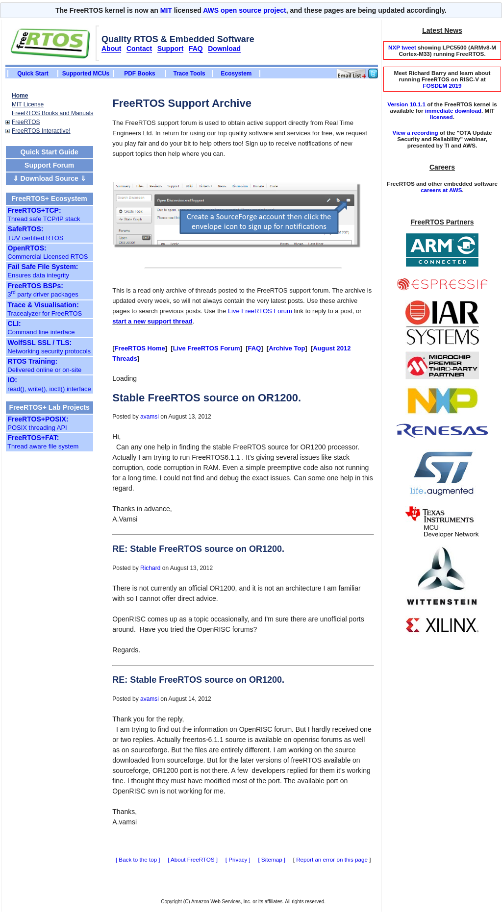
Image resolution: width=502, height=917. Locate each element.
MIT (166, 10)
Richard (150, 568)
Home (20, 95)
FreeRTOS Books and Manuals (52, 113)
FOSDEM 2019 (442, 85)
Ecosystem (236, 73)
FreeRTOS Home (140, 348)
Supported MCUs (85, 73)
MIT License (28, 104)
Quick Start (32, 73)
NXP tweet (402, 47)
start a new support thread (152, 321)
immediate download (453, 110)
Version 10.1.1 (406, 104)
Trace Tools (189, 73)
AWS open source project (244, 10)
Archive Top (287, 348)
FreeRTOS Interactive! (41, 130)
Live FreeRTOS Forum (260, 311)
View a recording (415, 132)
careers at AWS (441, 190)
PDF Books (139, 73)
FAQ (254, 348)
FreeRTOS (26, 122)
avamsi (149, 416)
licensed (441, 117)
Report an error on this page (332, 859)
